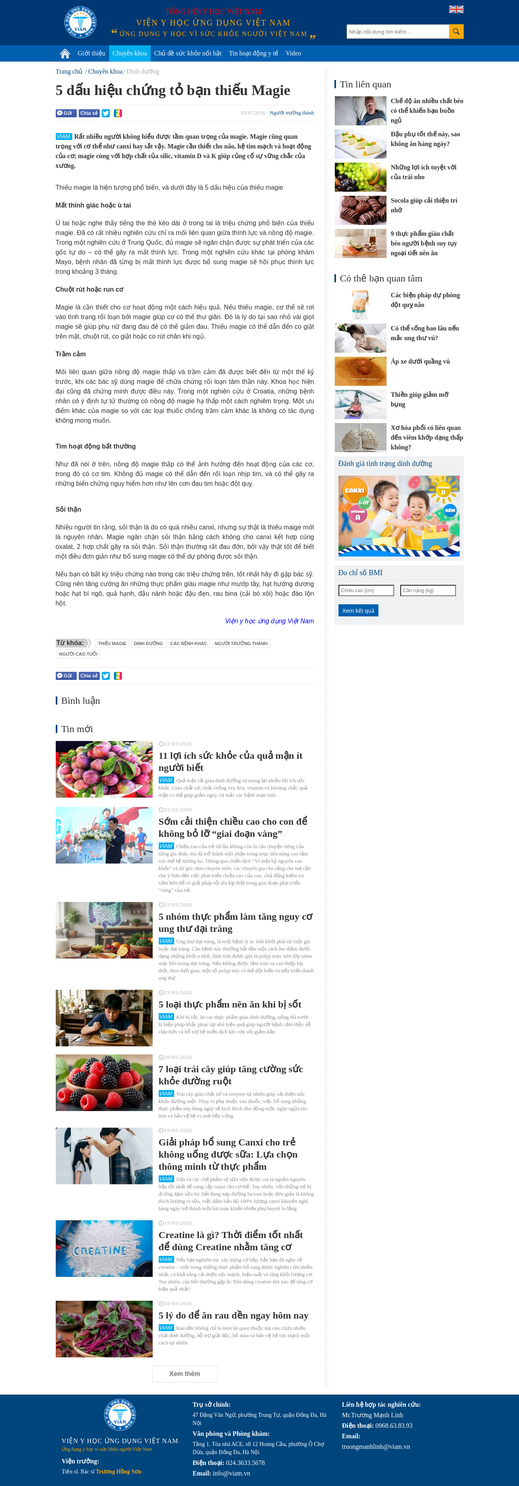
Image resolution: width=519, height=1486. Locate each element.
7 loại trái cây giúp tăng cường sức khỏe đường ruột (231, 1075)
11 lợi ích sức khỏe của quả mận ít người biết (231, 761)
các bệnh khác (189, 643)
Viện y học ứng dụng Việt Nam (269, 621)
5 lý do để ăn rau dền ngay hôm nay (234, 1315)
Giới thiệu (91, 53)
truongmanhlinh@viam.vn (376, 1446)
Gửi (64, 113)
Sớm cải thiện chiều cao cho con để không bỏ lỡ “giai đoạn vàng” (233, 827)
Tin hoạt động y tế (254, 53)
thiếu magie (112, 643)
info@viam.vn (231, 1473)
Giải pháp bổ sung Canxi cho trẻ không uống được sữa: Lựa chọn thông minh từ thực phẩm (228, 1154)
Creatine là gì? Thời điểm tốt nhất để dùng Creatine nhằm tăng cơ (231, 1241)
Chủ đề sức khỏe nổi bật (188, 53)
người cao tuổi (78, 654)
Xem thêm (184, 1373)
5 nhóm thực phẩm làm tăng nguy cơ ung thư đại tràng (236, 922)
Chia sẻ (89, 113)
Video (293, 53)
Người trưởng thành (292, 113)
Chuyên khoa (130, 53)
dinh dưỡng (148, 643)
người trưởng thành (240, 643)
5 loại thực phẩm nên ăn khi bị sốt (230, 1004)
